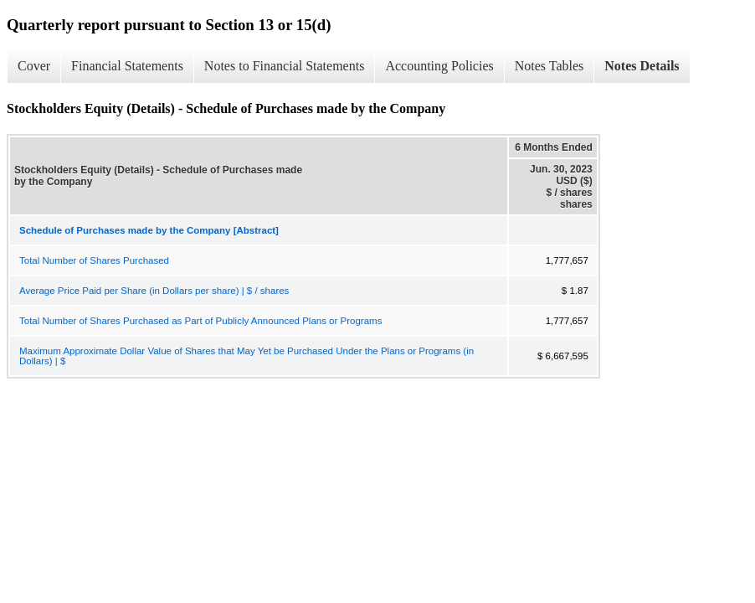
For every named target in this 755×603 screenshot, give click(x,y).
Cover (34, 66)
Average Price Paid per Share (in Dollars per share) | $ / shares (154, 291)
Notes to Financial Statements (284, 66)
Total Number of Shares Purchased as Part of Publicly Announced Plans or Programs (200, 321)
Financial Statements (127, 66)
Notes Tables (549, 66)
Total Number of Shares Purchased (94, 260)
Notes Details (641, 66)
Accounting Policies (439, 66)
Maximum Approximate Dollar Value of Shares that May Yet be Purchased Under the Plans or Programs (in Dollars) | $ (246, 356)
